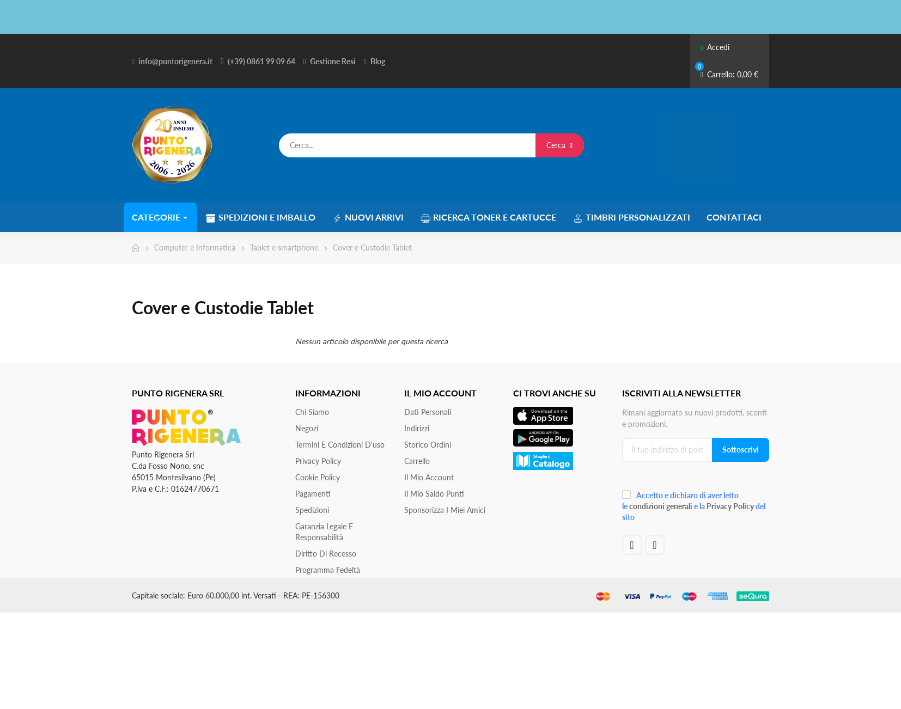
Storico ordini (427, 444)
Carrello (417, 461)
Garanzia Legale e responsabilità (324, 532)
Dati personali (427, 412)
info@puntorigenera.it (175, 61)
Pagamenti (313, 493)
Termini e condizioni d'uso (340, 444)
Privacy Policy (318, 461)
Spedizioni (312, 510)
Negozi (306, 428)
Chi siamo (312, 412)
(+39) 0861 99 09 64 (261, 61)
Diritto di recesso (325, 553)
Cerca (559, 145)
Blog (377, 61)
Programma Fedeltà (327, 569)
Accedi (715, 47)
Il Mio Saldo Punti (434, 493)
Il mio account (429, 477)
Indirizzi (416, 428)
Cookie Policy (317, 477)
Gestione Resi (333, 61)
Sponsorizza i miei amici (444, 510)
